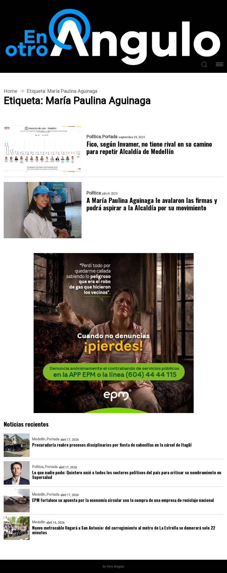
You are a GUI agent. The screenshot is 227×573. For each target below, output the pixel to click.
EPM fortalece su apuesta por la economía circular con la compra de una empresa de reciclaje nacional (123, 500)
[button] (219, 65)
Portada (109, 136)
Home (10, 91)
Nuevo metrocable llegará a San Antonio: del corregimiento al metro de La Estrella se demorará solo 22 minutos (123, 530)
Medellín (38, 439)
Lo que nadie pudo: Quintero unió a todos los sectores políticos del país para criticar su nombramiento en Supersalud (126, 474)
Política (93, 136)
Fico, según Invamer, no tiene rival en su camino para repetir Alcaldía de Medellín (149, 147)
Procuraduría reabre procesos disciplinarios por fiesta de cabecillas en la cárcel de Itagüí (112, 444)
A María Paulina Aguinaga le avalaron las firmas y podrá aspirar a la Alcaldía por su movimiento (151, 204)
